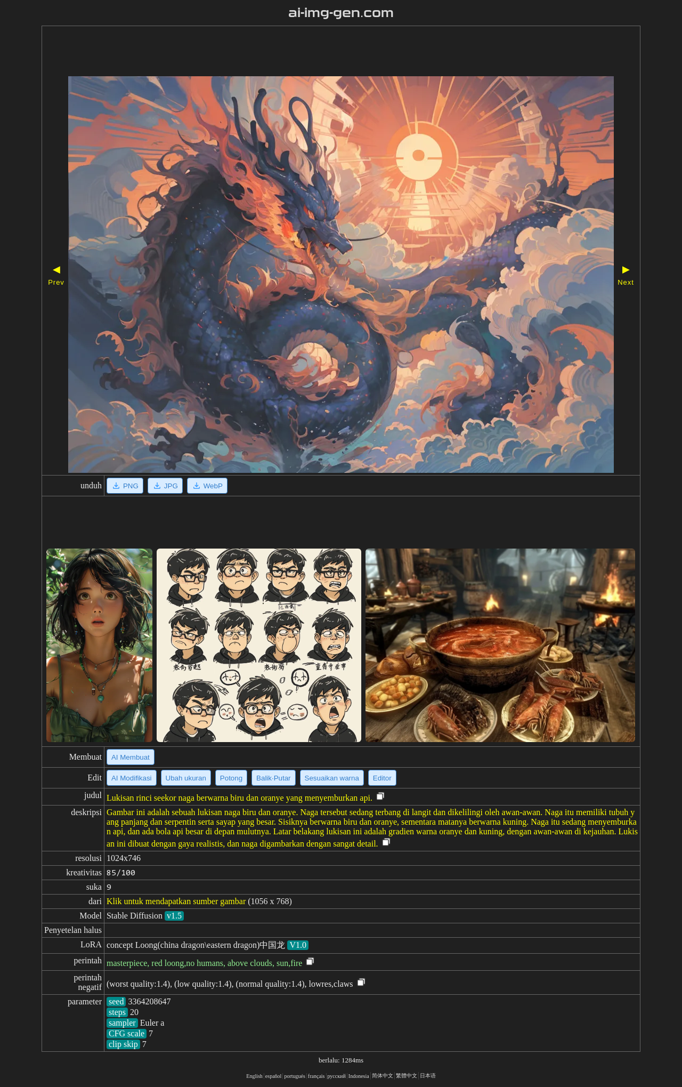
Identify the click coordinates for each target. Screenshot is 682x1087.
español (273, 1076)
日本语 (428, 1075)
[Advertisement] (310, 52)
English (254, 1076)
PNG (125, 485)
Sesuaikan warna (332, 778)
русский (337, 1076)
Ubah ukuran (186, 778)
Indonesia (358, 1076)
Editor (382, 778)
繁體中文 (406, 1075)
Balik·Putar (273, 778)
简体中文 (382, 1075)
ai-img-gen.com (341, 13)
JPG (165, 485)
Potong (231, 778)
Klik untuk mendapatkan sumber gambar (176, 901)
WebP (207, 485)
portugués (294, 1076)
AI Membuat (130, 757)
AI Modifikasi (131, 778)
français (316, 1076)
